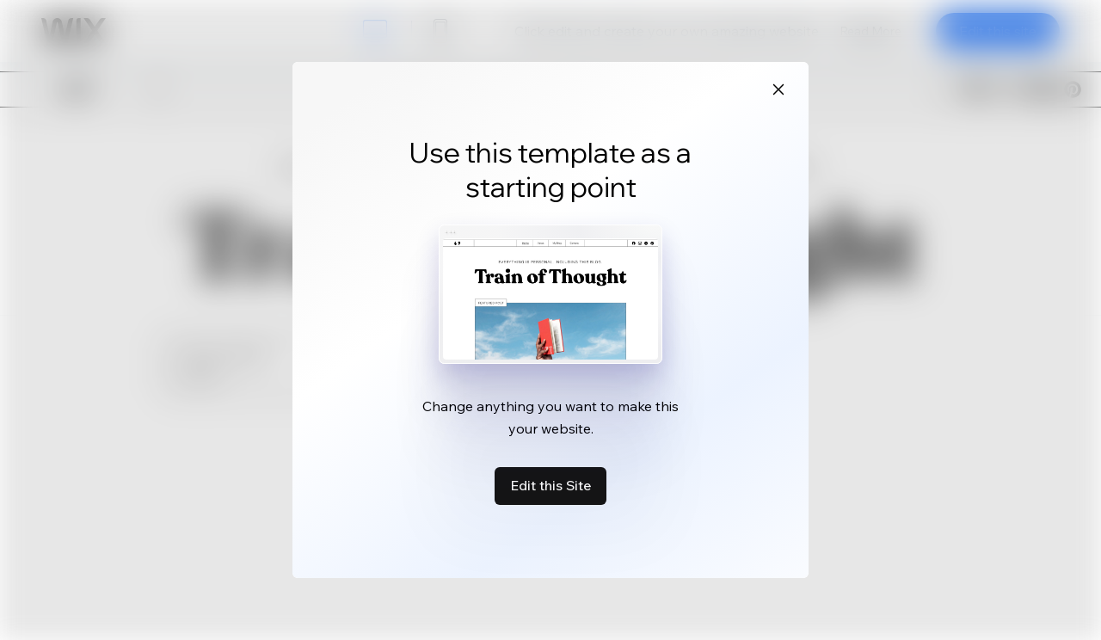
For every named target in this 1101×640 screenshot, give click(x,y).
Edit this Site (550, 485)
